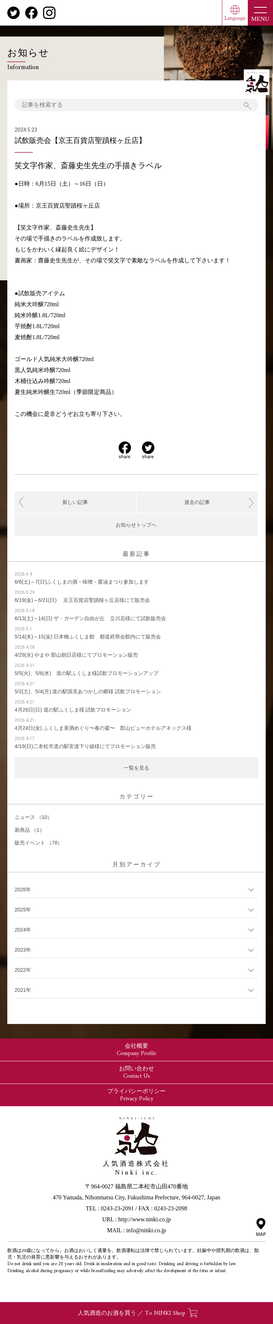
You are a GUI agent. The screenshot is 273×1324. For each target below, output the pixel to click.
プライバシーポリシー (136, 1095)
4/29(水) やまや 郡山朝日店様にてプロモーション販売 (76, 655)
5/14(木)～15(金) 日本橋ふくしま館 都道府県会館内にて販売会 (88, 637)
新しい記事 (75, 502)
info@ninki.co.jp (146, 1230)
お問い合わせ (136, 1072)
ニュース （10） (33, 817)
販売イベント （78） (38, 843)
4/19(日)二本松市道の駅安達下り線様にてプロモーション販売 (85, 746)
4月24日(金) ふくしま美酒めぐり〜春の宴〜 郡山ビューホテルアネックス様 (103, 728)
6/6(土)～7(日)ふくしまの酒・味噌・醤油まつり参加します (82, 582)
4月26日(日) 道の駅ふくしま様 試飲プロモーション (73, 710)
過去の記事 (197, 502)
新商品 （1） (30, 830)
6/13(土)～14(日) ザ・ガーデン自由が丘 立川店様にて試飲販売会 (90, 618)
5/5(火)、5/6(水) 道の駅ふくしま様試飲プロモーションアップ (86, 673)
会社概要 (136, 1050)
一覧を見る (136, 768)
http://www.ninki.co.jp (144, 1219)
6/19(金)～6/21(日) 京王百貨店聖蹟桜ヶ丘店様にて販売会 (82, 600)
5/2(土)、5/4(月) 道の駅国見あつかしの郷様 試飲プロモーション (88, 691)
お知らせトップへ (136, 525)
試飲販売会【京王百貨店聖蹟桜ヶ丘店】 (80, 140)
